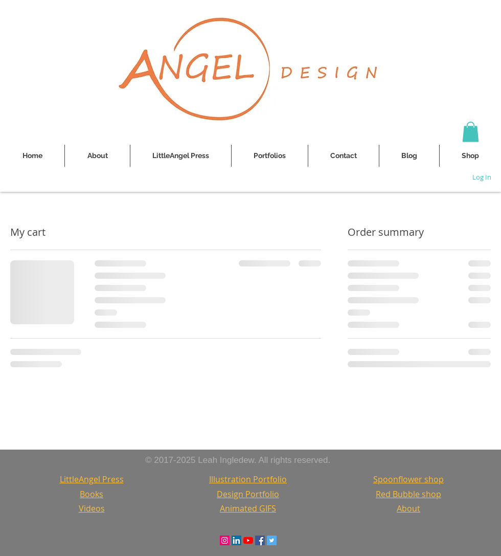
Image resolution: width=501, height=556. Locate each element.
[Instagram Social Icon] (225, 540)
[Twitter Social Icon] (272, 540)
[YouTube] (248, 540)
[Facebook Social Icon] (260, 540)
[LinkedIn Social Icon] (236, 540)
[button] (470, 132)
